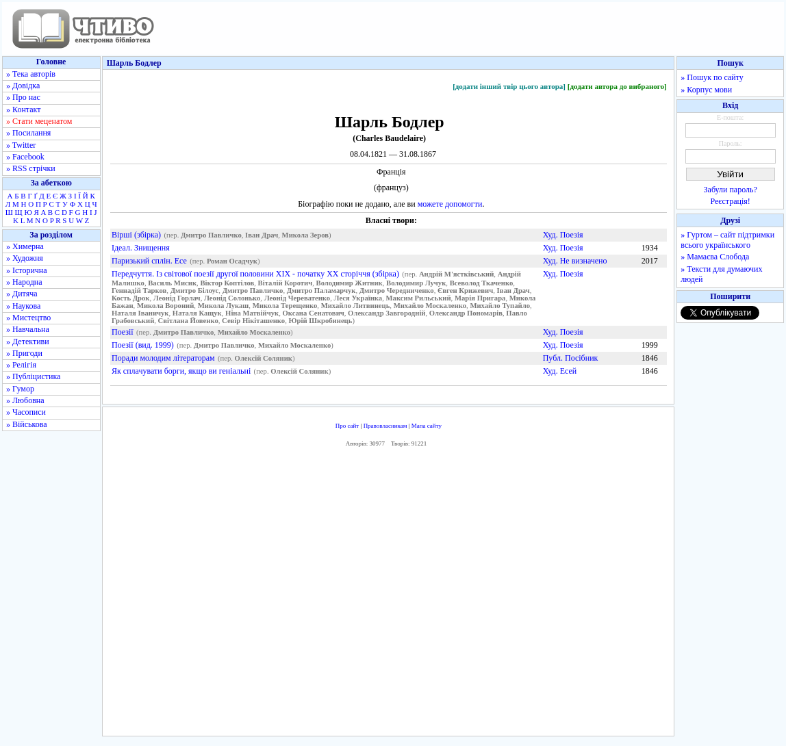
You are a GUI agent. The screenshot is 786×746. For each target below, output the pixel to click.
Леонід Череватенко (297, 298)
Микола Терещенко (285, 305)
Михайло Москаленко (430, 305)
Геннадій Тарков (139, 290)
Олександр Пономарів (466, 313)
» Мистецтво (28, 317)
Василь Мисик (172, 283)
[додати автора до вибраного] (617, 86)
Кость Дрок (131, 298)
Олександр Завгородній (386, 313)
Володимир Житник (349, 283)
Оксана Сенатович (313, 313)
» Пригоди (24, 353)
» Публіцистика (33, 376)
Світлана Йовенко (188, 320)
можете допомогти (450, 204)
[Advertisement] (388, 595)
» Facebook (25, 157)
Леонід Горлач (177, 298)
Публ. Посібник (570, 358)
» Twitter (21, 145)
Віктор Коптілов (227, 283)
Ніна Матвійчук (252, 313)
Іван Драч (261, 235)
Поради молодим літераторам (163, 358)
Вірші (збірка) (136, 235)
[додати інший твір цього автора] (509, 86)
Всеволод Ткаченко (482, 283)
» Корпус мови (706, 89)
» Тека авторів (30, 74)
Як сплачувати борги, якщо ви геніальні (181, 371)
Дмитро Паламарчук (321, 290)
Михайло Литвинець (355, 305)
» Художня (24, 258)
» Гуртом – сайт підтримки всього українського (727, 240)
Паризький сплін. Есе (149, 261)
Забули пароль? (730, 189)
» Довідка (23, 85)
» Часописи (26, 412)
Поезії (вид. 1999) (143, 345)
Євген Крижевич (465, 290)
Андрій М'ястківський (456, 274)
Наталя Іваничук (140, 313)
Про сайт (347, 425)
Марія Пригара (480, 298)
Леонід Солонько (232, 298)
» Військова (26, 424)
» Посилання (28, 133)
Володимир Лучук (416, 283)
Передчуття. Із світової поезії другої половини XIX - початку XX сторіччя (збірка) (255, 274)
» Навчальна (27, 329)
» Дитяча (22, 293)
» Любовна (25, 400)
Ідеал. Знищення (141, 248)
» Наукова (23, 306)
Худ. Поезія (563, 235)
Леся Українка (358, 298)
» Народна (24, 282)
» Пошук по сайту (712, 77)
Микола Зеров (305, 235)
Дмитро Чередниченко (396, 290)
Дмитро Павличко (211, 235)
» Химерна (25, 246)
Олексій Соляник (263, 358)
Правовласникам (385, 425)
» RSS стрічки (30, 168)
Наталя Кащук (197, 313)
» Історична (26, 270)
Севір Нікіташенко (253, 320)
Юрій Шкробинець (321, 320)
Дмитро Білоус (194, 290)
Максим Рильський (418, 298)
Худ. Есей (560, 371)
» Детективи (27, 341)
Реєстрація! (730, 201)
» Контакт (23, 109)
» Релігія (21, 365)
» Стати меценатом (39, 121)
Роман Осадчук (232, 261)
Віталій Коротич (285, 283)
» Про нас (23, 97)
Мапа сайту (426, 425)
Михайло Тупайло (500, 305)
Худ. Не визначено (575, 261)
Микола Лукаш (223, 305)
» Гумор (20, 389)
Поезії (123, 332)
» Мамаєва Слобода (715, 256)
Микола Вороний (165, 305)
